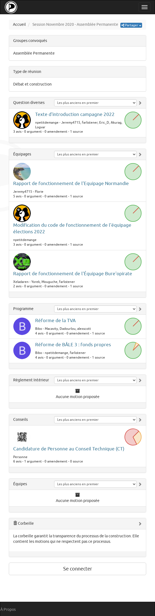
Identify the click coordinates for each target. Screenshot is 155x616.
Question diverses (29, 102)
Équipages (22, 154)
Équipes (20, 484)
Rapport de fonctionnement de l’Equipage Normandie (71, 183)
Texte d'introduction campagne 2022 (75, 114)
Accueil (19, 24)
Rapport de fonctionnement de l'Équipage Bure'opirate (72, 274)
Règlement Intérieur (31, 380)
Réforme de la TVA (55, 320)
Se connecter (77, 569)
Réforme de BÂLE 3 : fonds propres (73, 345)
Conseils (20, 419)
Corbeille (23, 523)
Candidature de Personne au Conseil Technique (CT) (68, 449)
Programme (23, 308)
